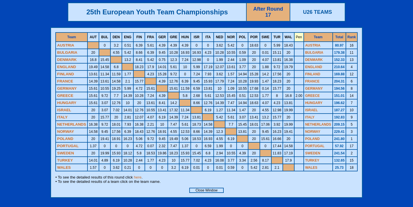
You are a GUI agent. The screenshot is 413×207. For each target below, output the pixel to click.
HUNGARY (313, 103)
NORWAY (312, 132)
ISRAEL (311, 110)
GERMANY (314, 89)
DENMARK (314, 60)
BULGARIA (314, 53)
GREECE (312, 96)
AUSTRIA (312, 45)
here (138, 177)
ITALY (310, 117)
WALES (311, 168)
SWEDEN (312, 153)
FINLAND (312, 74)
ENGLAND (313, 67)
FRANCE (312, 81)
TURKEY (312, 160)
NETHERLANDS (318, 124)
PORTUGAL (314, 146)
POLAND (312, 139)
